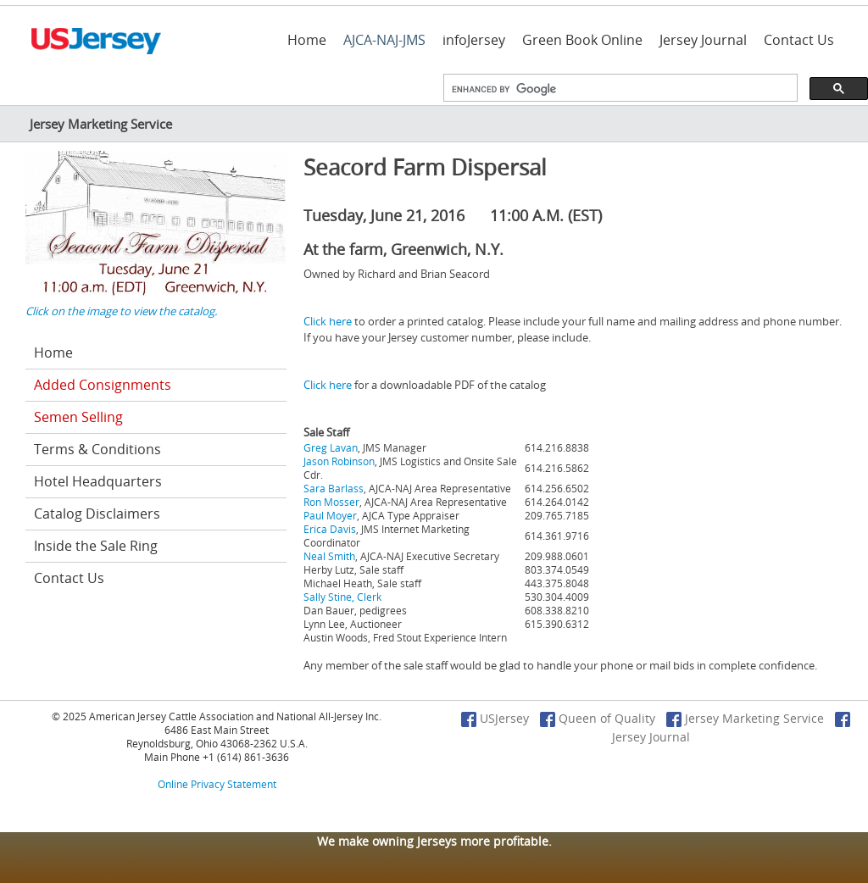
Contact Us (799, 40)
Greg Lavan (330, 447)
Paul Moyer (330, 515)
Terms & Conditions (97, 449)
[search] (619, 89)
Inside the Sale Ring (96, 545)
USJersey (495, 718)
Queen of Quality (597, 718)
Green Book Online (582, 40)
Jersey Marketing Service (745, 718)
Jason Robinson (339, 461)
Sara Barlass (333, 488)
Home (306, 40)
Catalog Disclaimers (97, 513)
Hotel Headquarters (98, 481)
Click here (327, 321)
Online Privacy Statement (217, 784)
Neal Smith (329, 556)
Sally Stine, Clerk (342, 596)
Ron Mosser (331, 501)
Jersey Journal (703, 40)
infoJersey (473, 40)
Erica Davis (329, 529)
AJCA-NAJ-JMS (384, 40)
